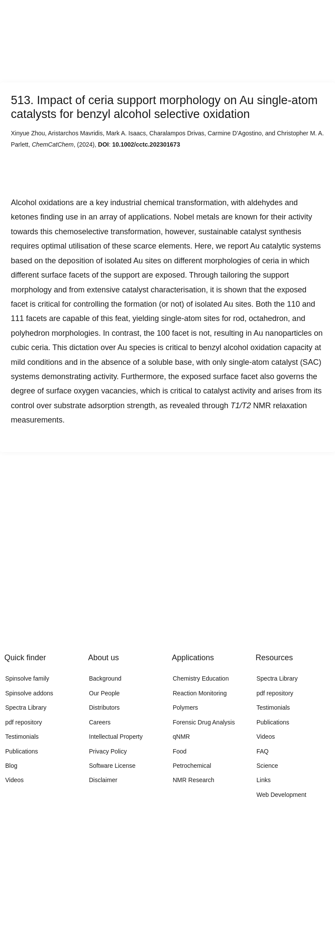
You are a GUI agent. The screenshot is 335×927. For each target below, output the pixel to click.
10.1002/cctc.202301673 (146, 144)
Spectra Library (25, 707)
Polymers (185, 707)
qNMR (181, 736)
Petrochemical (192, 765)
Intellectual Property (116, 736)
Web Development (281, 794)
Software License (112, 765)
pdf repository (23, 722)
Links (263, 779)
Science (267, 765)
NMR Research (193, 779)
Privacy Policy (108, 751)
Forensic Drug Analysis (204, 722)
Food (180, 751)
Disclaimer (103, 779)
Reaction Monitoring (200, 693)
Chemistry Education (201, 678)
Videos (14, 779)
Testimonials (22, 736)
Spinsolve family (27, 678)
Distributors (104, 707)
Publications (21, 751)
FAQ (262, 751)
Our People (104, 693)
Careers (100, 722)
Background (105, 678)
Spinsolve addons (29, 693)
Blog (11, 765)
